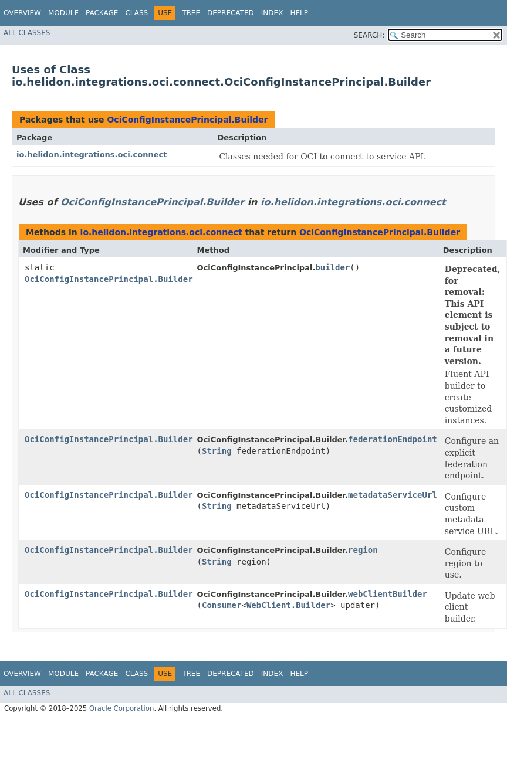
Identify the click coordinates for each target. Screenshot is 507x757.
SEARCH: (369, 35)
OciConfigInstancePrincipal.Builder (187, 119)
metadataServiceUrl (392, 495)
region (363, 550)
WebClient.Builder (288, 605)
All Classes (27, 33)
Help (299, 13)
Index (272, 13)
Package (102, 13)
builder (332, 267)
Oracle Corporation (121, 708)
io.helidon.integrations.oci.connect (91, 154)
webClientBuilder (387, 594)
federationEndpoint (392, 439)
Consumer (221, 605)
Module (63, 13)
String (217, 451)
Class (136, 13)
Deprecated (230, 13)
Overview (22, 13)
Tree (191, 13)
